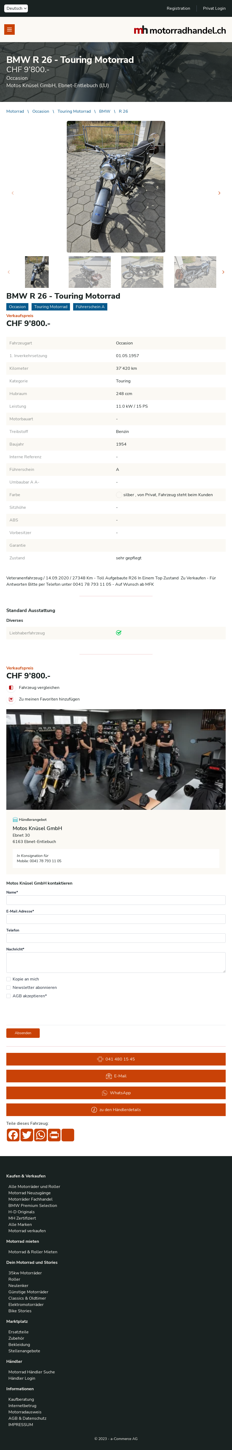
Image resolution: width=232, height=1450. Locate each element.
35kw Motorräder (25, 1273)
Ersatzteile (18, 1332)
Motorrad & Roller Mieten (32, 1252)
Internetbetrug (22, 1406)
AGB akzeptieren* (30, 996)
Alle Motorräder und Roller (34, 1187)
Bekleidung (19, 1345)
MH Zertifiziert (22, 1218)
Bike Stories (20, 1311)
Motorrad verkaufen (27, 1231)
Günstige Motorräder (28, 1292)
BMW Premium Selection (32, 1206)
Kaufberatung (21, 1399)
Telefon (12, 930)
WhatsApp (116, 1093)
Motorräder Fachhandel (30, 1199)
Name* (12, 892)
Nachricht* (15, 949)
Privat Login (214, 8)
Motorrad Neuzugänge (29, 1193)
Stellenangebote (24, 1351)
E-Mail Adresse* (20, 911)
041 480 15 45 (116, 1059)
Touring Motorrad (74, 111)
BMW (104, 111)
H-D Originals (21, 1212)
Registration (178, 8)
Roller (14, 1279)
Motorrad (15, 111)
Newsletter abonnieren (35, 987)
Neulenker (18, 1286)
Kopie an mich (26, 979)
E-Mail (116, 1076)
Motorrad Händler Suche (31, 1372)
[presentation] (46, 1011)
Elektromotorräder (26, 1305)
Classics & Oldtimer (27, 1298)
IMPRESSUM (20, 1425)
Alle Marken (20, 1224)
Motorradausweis (25, 1412)
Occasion (40, 111)
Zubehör (16, 1338)
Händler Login (21, 1378)
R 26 (123, 111)
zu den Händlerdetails (116, 1110)
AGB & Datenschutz (27, 1418)
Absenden (23, 1032)
